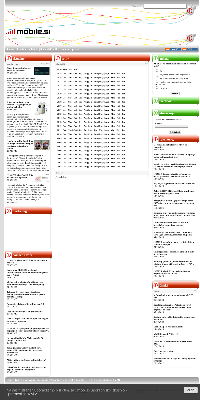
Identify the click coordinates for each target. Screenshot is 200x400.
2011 (59, 130)
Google (135, 6)
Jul (90, 73)
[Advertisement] (69, 29)
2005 (59, 154)
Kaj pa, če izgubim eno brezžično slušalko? (174, 183)
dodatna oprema (70, 49)
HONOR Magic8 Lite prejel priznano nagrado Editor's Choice (172, 272)
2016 (59, 110)
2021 (59, 89)
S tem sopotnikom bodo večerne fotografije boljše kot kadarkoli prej (19, 104)
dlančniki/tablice (49, 49)
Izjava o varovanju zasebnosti (31, 379)
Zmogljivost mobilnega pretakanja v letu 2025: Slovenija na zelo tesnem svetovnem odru (174, 203)
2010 (59, 134)
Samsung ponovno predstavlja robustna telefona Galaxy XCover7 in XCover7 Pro (174, 262)
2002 (59, 166)
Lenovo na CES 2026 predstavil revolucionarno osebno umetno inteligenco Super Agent (27, 272)
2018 (59, 102)
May (101, 73)
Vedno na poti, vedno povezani (168, 326)
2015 (59, 114)
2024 (59, 77)
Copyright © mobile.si (73, 379)
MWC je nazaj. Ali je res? (166, 334)
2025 (59, 73)
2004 (59, 158)
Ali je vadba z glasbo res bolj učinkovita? (26, 360)
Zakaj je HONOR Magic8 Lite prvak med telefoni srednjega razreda (174, 192)
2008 (59, 142)
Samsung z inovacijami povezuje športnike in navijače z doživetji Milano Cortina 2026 (174, 214)
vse (146, 64)
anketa (161, 58)
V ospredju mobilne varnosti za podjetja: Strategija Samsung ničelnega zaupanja (173, 233)
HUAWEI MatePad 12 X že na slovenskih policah (20, 176)
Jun (96, 73)
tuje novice (163, 139)
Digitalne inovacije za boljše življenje (24, 311)
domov (10, 49)
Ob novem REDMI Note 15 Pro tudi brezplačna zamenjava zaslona (171, 223)
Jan (75, 69)
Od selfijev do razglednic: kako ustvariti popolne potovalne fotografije (26, 368)
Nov (70, 73)
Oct (75, 73)
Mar (65, 69)
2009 (59, 138)
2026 (59, 69)
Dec (64, 73)
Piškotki (55, 379)
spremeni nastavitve (22, 393)
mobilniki (33, 49)
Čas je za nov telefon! (164, 351)
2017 (59, 106)
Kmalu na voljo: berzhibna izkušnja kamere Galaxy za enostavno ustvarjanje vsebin (20, 145)
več (42, 64)
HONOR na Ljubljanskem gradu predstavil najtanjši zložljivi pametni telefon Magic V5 (28, 329)
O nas (10, 379)
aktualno (21, 49)
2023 (59, 81)
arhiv (47, 64)
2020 (59, 93)
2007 (59, 146)
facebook (162, 101)
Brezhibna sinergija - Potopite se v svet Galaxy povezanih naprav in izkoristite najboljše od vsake (172, 307)
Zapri (190, 390)
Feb (70, 69)
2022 (59, 85)
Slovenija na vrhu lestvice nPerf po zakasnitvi (19, 69)
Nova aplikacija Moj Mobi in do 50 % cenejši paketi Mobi (25, 339)
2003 (59, 162)
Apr (107, 73)
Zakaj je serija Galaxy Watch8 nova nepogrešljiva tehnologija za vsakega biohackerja (24, 350)
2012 (59, 126)
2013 (59, 122)
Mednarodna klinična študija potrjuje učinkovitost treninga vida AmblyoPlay (25, 283)
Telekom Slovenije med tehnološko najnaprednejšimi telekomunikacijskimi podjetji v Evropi (26, 294)
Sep (80, 73)
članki (160, 285)
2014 (59, 118)
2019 (59, 97)
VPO (117, 379)
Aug (86, 73)
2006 (59, 150)
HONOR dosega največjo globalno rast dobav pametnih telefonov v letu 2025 (172, 175)
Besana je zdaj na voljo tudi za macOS (25, 304)
